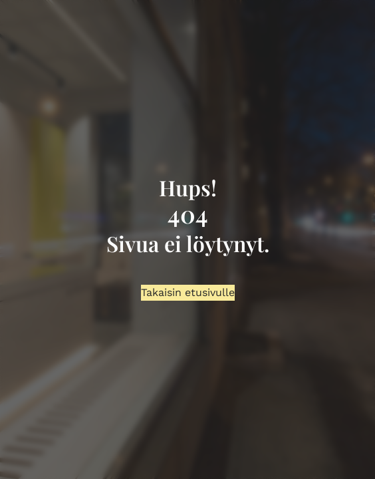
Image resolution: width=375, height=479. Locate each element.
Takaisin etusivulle (188, 292)
